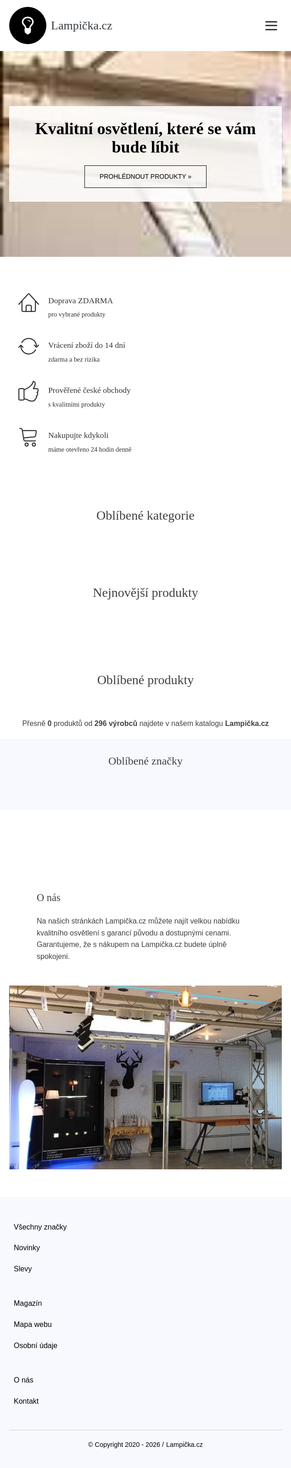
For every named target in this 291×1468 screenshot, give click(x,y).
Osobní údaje (35, 1345)
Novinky (27, 1248)
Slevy (23, 1269)
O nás (24, 1380)
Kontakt (26, 1401)
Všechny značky (40, 1227)
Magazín (28, 1303)
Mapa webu (33, 1324)
